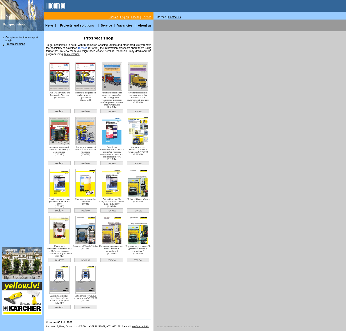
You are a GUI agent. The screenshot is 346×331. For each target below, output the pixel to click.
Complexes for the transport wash (21, 39)
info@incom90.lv (140, 326)
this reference (72, 54)
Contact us (174, 17)
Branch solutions (15, 44)
